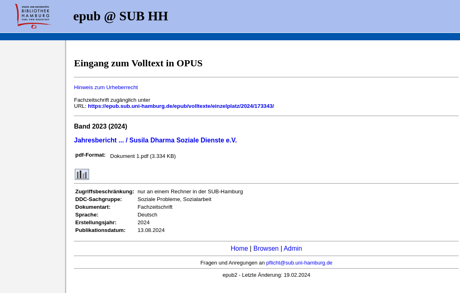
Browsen (266, 248)
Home (239, 248)
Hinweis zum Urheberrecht (106, 87)
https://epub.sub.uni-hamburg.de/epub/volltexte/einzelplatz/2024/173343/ (181, 106)
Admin (292, 248)
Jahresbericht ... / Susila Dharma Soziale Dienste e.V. (155, 140)
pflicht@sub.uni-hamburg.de (299, 263)
